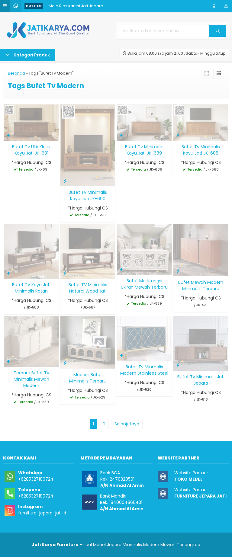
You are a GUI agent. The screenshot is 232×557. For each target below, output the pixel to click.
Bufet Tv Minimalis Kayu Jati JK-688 (201, 150)
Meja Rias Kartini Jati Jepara (76, 5)
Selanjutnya (126, 424)
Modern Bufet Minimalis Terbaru (87, 378)
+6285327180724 (35, 479)
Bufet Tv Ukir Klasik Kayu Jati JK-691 (31, 150)
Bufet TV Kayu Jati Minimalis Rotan (31, 288)
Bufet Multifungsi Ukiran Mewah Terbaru (144, 284)
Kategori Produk (27, 55)
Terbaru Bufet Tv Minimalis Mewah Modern (31, 379)
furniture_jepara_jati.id (42, 513)
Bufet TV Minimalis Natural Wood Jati (88, 288)
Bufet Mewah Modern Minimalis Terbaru (200, 285)
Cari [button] (217, 33)
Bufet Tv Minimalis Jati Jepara (200, 380)
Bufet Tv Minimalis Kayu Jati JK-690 (88, 195)
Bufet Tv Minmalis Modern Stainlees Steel (144, 370)
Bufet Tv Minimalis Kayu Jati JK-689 (144, 150)
